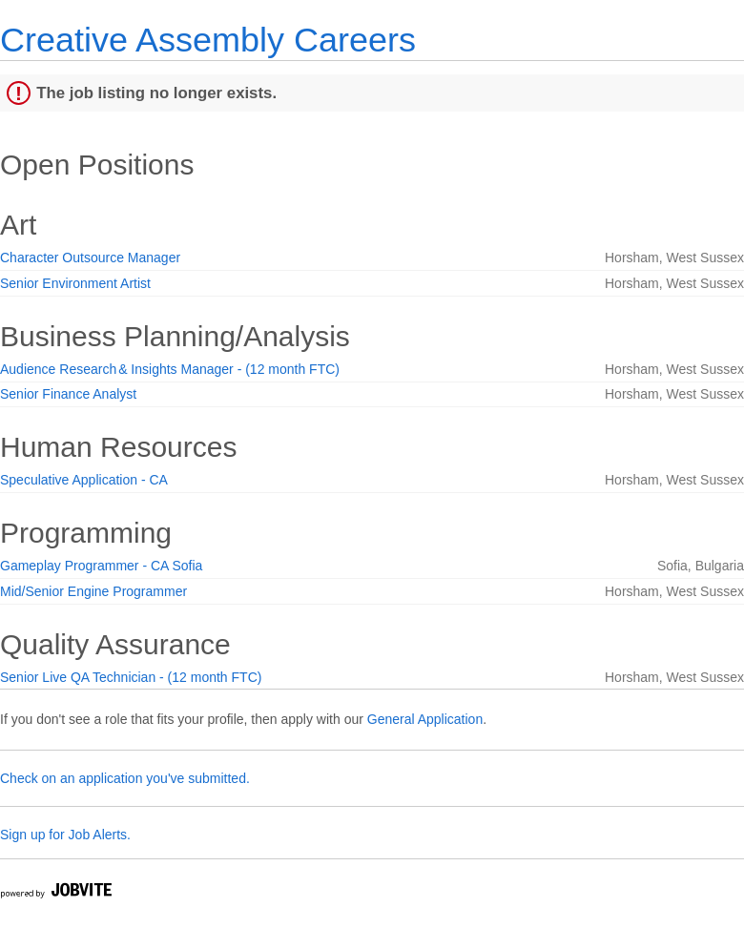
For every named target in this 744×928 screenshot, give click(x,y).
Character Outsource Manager (90, 257)
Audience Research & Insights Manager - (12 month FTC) (170, 369)
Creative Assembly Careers (208, 39)
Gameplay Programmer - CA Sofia (101, 565)
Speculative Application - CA (84, 479)
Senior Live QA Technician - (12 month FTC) (130, 677)
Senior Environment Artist (75, 283)
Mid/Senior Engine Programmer (93, 591)
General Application (425, 719)
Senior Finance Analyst (68, 394)
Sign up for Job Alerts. (65, 834)
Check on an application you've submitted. (125, 778)
